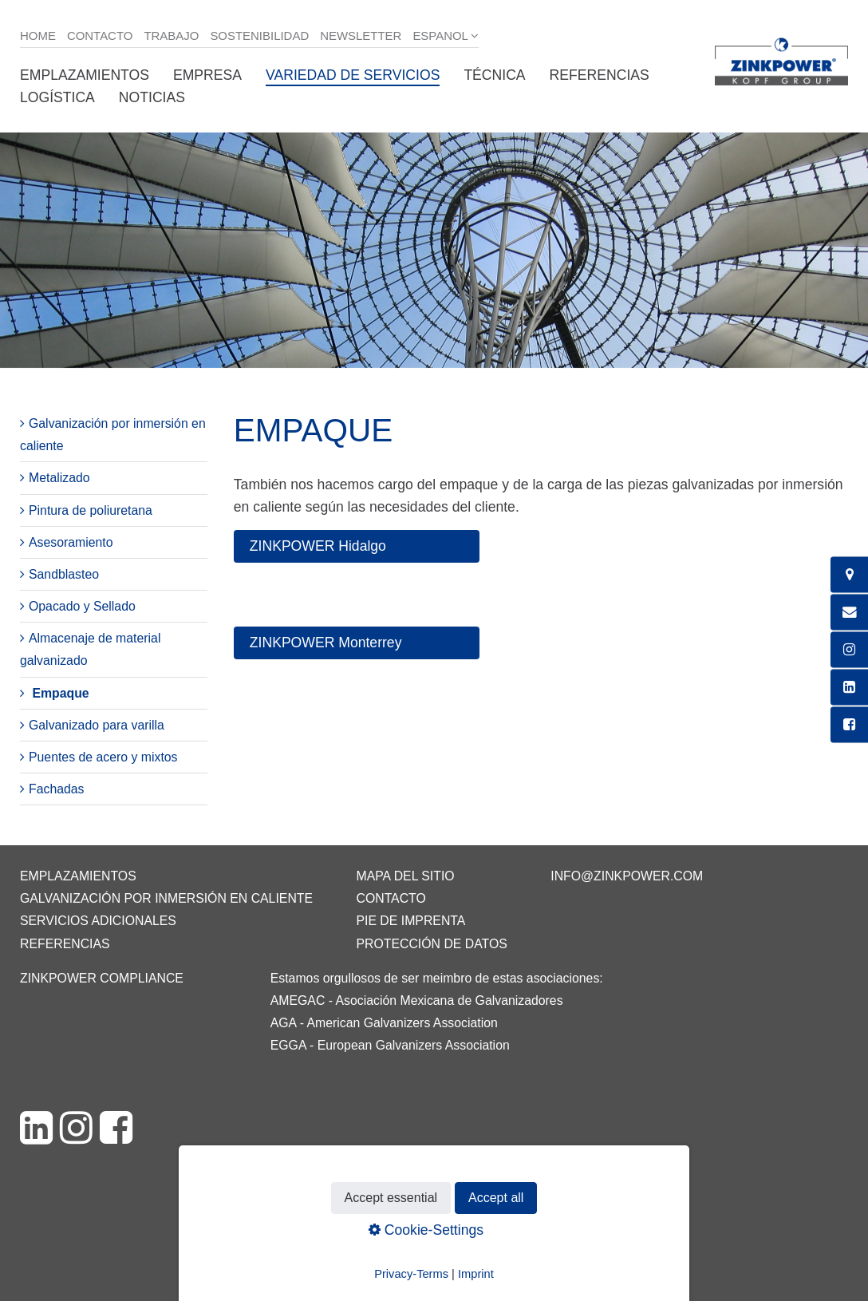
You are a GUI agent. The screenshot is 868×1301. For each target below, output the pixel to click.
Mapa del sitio (405, 876)
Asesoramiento (71, 542)
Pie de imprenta (410, 920)
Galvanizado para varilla (96, 725)
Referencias (599, 75)
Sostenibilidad (259, 35)
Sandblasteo (64, 574)
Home (38, 35)
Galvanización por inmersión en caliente (166, 898)
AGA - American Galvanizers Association (384, 1023)
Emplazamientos (84, 75)
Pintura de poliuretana (90, 510)
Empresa (207, 75)
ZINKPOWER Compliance (101, 978)
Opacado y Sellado (82, 606)
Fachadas (57, 789)
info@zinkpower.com (626, 876)
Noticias (152, 97)
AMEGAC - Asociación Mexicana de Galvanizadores (416, 1000)
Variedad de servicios (353, 75)
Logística (57, 97)
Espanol (440, 35)
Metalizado (59, 477)
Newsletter (360, 35)
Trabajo (171, 35)
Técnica (494, 75)
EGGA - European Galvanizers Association (390, 1045)
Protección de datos (431, 944)
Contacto (100, 35)
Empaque (60, 693)
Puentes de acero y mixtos (103, 757)
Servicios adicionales (98, 920)
